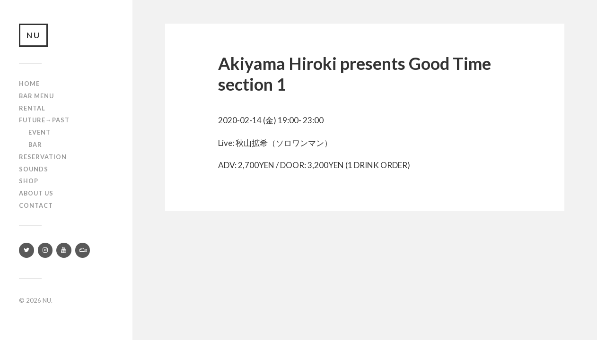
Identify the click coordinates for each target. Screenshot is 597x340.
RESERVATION (43, 157)
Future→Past (44, 120)
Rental (32, 108)
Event (39, 132)
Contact (36, 205)
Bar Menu (36, 96)
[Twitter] (26, 250)
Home (29, 84)
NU (33, 35)
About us (36, 193)
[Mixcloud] (82, 250)
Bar (35, 144)
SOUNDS (33, 169)
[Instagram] (45, 250)
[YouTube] (63, 250)
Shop (28, 181)
